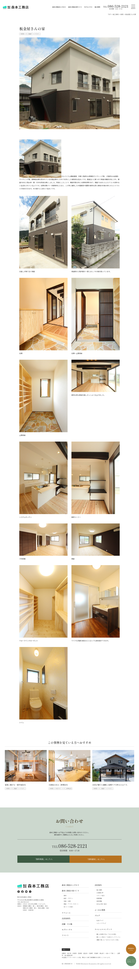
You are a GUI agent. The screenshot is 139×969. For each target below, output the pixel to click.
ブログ (97, 916)
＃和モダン (58, 789)
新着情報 (99, 899)
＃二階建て (29, 34)
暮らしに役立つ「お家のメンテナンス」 (109, 938)
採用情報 (99, 902)
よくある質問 (100, 910)
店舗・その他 (67, 924)
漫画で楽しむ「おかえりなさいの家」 (108, 940)
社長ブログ (100, 921)
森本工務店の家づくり (75, 7)
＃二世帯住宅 (68, 789)
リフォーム (66, 913)
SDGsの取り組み (102, 905)
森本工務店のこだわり (59, 7)
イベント (65, 936)
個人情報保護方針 (67, 964)
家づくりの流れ (68, 907)
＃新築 (22, 34)
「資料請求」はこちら (96, 859)
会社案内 (98, 885)
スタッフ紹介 (101, 896)
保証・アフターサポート (71, 905)
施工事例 (97, 7)
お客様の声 (100, 893)
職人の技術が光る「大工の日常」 (107, 935)
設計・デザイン (68, 899)
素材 (65, 896)
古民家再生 (66, 919)
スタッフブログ (101, 924)
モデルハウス (88, 7)
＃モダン (37, 34)
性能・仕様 (67, 902)
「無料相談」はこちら (43, 859)
